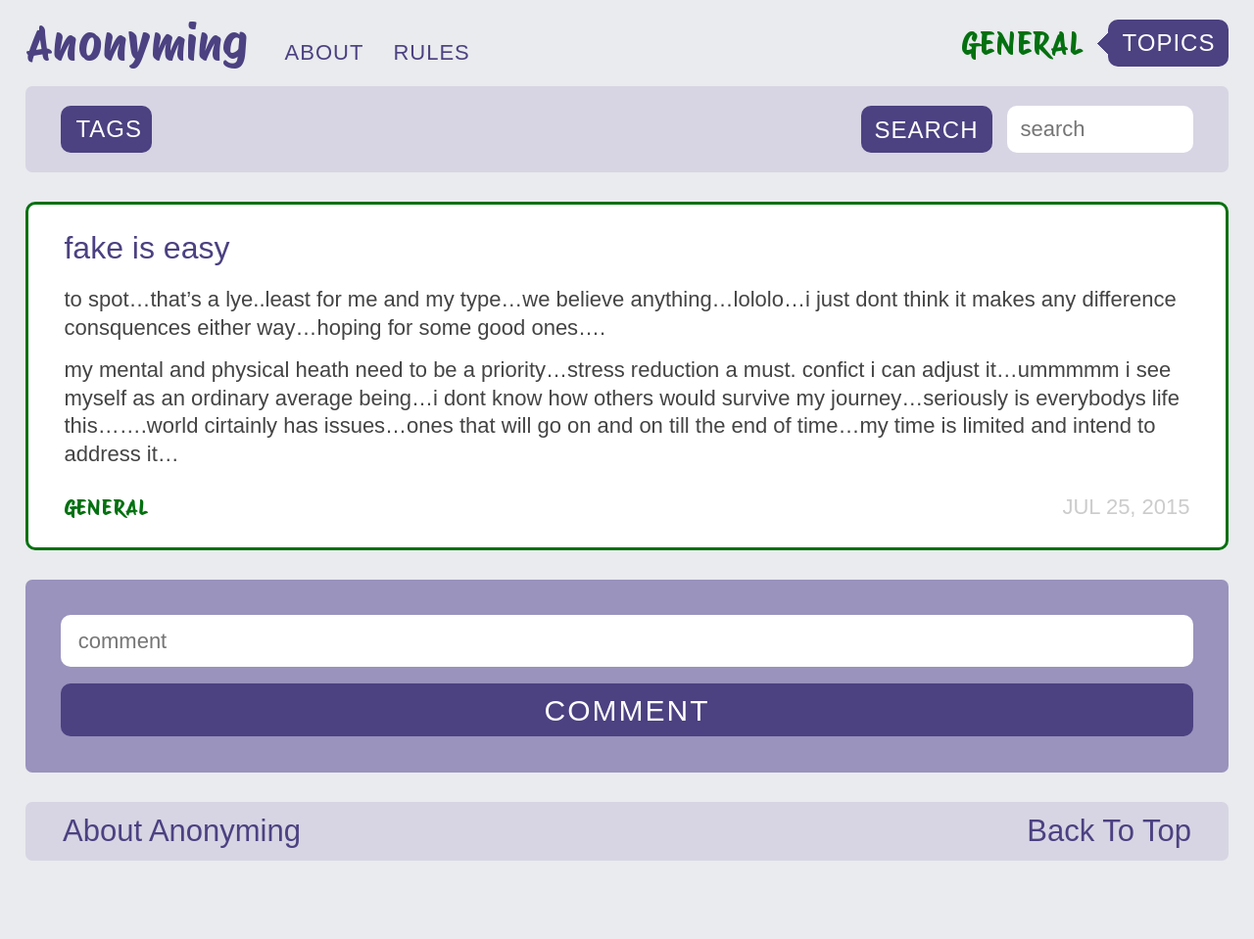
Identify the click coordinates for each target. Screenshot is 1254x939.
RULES (431, 52)
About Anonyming (182, 831)
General (106, 507)
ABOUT (324, 52)
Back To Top (1109, 831)
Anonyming (136, 43)
